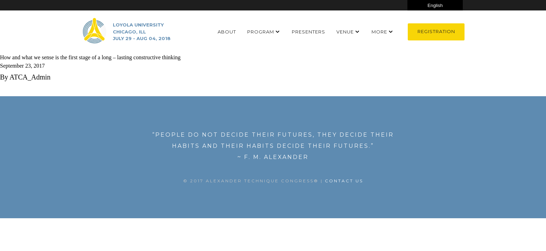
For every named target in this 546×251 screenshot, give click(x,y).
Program (260, 32)
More (379, 32)
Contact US (344, 180)
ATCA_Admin (29, 77)
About (227, 32)
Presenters (308, 32)
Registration (436, 31)
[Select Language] (435, 5)
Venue (345, 32)
